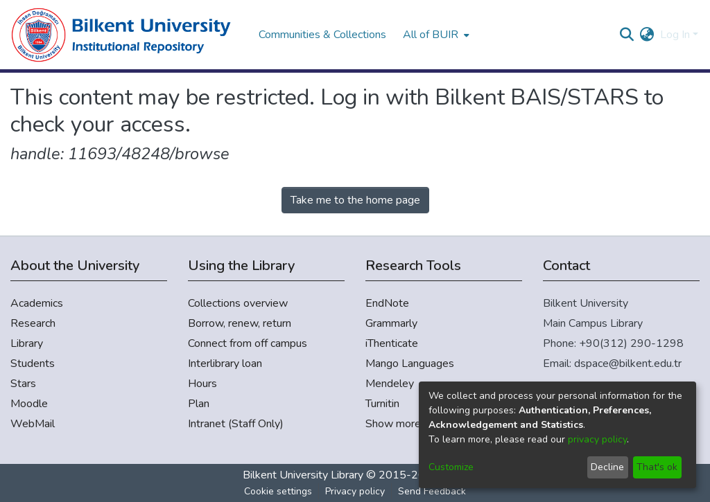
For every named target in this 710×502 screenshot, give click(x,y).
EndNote (387, 303)
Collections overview (238, 303)
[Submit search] (627, 34)
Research (32, 323)
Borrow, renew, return (239, 323)
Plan (198, 403)
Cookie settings (278, 491)
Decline (607, 467)
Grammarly (391, 323)
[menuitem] (434, 34)
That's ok (657, 467)
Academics (36, 303)
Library (26, 343)
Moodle (29, 403)
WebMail (32, 423)
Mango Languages (409, 363)
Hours (202, 383)
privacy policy (597, 439)
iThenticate (391, 343)
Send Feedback (432, 491)
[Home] (127, 34)
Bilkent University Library (303, 475)
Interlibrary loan (225, 363)
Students (32, 363)
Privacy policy (355, 491)
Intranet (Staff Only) (236, 423)
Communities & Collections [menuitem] (322, 34)
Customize (451, 467)
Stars (23, 383)
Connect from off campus (247, 343)
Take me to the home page (355, 200)
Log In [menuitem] (675, 34)
